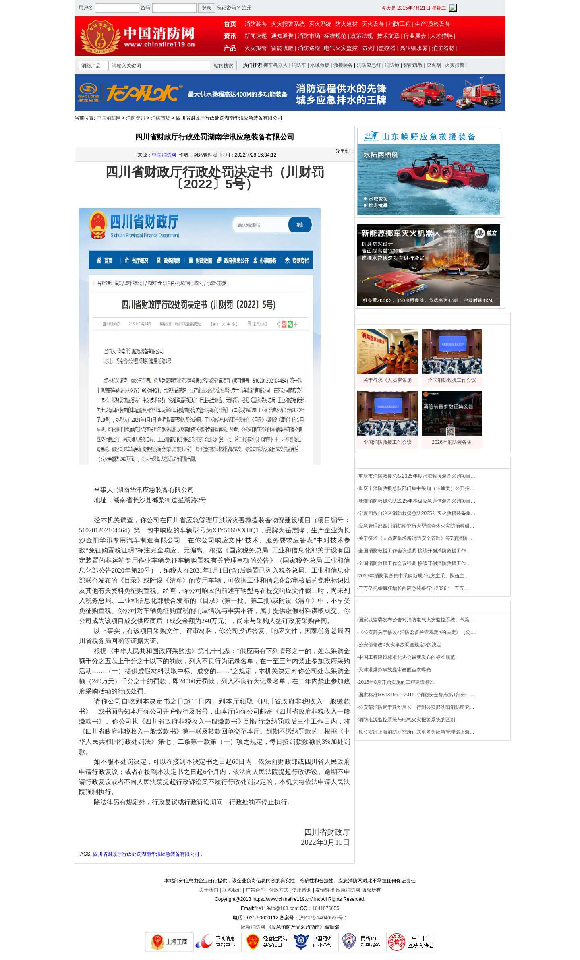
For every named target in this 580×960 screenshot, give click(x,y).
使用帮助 (301, 890)
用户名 (86, 7)
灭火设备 (373, 24)
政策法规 (361, 36)
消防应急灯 (369, 65)
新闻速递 (255, 36)
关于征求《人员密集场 (387, 380)
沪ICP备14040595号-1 (323, 918)
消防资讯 (135, 118)
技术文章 (388, 36)
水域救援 (319, 65)
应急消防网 (348, 890)
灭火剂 (434, 65)
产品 (230, 48)
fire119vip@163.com (276, 908)
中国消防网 (109, 118)
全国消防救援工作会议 (452, 380)
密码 (145, 7)
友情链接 (325, 890)
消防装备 (255, 24)
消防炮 (392, 65)
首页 (230, 24)
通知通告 (282, 36)
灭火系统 (320, 24)
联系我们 (232, 890)
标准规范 (335, 36)
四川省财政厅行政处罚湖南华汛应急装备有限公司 (146, 854)
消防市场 (309, 36)
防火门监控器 (379, 48)
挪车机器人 (275, 65)
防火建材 (346, 24)
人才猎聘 (441, 36)
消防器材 (443, 48)
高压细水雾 (414, 48)
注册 (247, 7)
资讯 (230, 36)
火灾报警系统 (288, 24)
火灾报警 (255, 48)
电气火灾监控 (341, 48)
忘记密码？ (229, 7)
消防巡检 (309, 48)
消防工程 (399, 24)
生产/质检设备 (432, 24)
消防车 (299, 65)
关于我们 (208, 890)
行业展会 (415, 36)
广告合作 (255, 890)
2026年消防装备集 (452, 442)
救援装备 (343, 65)
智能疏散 (282, 48)
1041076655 (325, 908)
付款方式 (278, 890)
